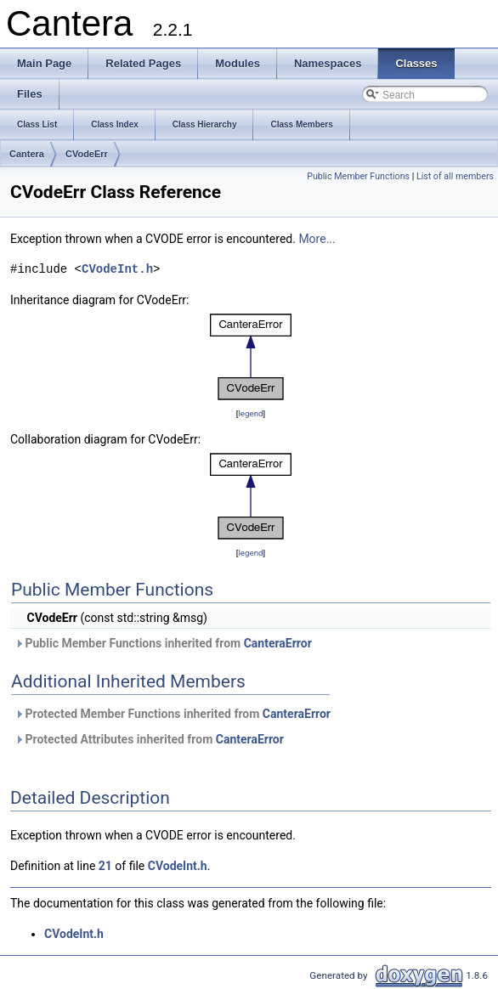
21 (105, 866)
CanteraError (278, 643)
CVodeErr (86, 154)
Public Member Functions (358, 176)
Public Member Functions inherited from (163, 643)
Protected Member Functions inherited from (172, 714)
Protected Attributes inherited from (149, 739)
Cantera (26, 154)
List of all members (455, 176)
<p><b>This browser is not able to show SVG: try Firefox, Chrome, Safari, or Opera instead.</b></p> (251, 356)
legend (250, 413)
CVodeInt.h (117, 269)
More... (316, 239)
